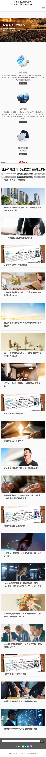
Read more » (23, 83)
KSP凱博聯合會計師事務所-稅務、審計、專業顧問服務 (21, 753)
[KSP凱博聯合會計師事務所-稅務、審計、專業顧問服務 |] (23, 3)
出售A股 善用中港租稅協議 (15, 674)
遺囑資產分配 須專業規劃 (14, 526)
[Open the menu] (43, 8)
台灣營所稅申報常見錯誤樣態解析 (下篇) (20, 701)
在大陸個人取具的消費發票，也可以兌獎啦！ (22, 468)
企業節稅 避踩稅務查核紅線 (15, 265)
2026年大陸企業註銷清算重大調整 (18, 238)
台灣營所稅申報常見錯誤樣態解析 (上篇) (20, 729)
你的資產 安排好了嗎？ (13, 441)
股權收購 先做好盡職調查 (14, 180)
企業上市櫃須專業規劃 (13, 413)
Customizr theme (26, 755)
